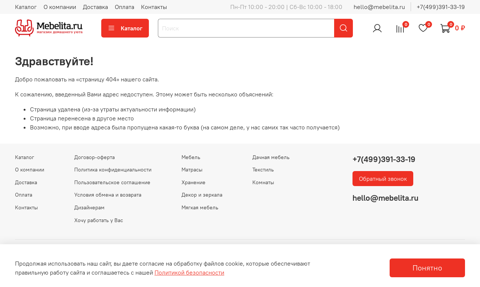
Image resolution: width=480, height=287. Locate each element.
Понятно (427, 267)
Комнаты (263, 182)
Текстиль (263, 169)
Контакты (154, 7)
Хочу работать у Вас (98, 220)
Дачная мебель (271, 157)
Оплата (124, 7)
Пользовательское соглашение (112, 182)
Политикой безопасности (189, 272)
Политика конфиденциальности (113, 169)
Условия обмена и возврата (107, 194)
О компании (60, 7)
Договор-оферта (94, 157)
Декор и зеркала (202, 194)
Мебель (191, 157)
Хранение (194, 182)
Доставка (95, 7)
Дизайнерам (89, 207)
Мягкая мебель (200, 207)
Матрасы (192, 169)
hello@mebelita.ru (379, 7)
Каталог (26, 7)
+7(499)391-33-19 (441, 7)
